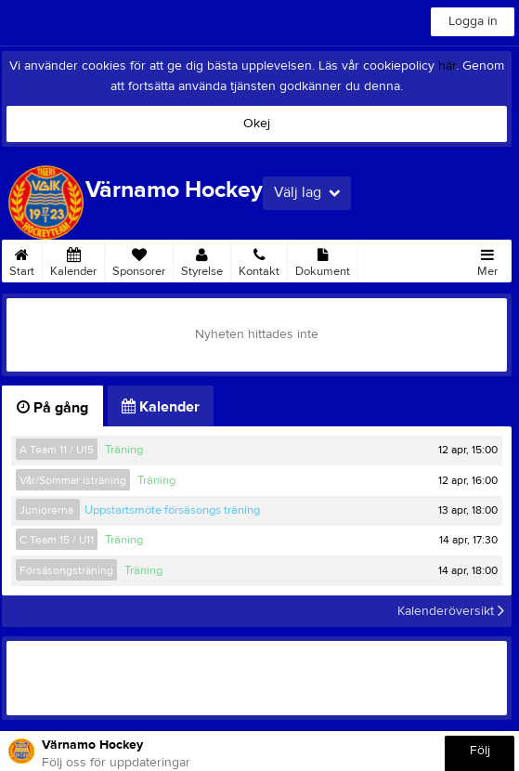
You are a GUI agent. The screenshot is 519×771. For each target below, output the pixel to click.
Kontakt (259, 259)
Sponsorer (138, 259)
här (447, 66)
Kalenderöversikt (450, 611)
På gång (52, 408)
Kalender (73, 259)
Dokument (322, 259)
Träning (124, 449)
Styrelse (202, 259)
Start (21, 259)
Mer (487, 259)
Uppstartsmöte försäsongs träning (172, 510)
